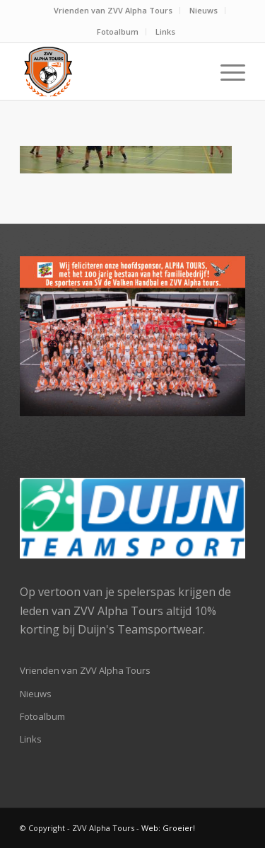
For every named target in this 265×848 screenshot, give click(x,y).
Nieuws (203, 10)
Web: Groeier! (168, 828)
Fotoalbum (118, 31)
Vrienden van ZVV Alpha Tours (113, 10)
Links (165, 31)
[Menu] (225, 71)
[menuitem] (113, 10)
